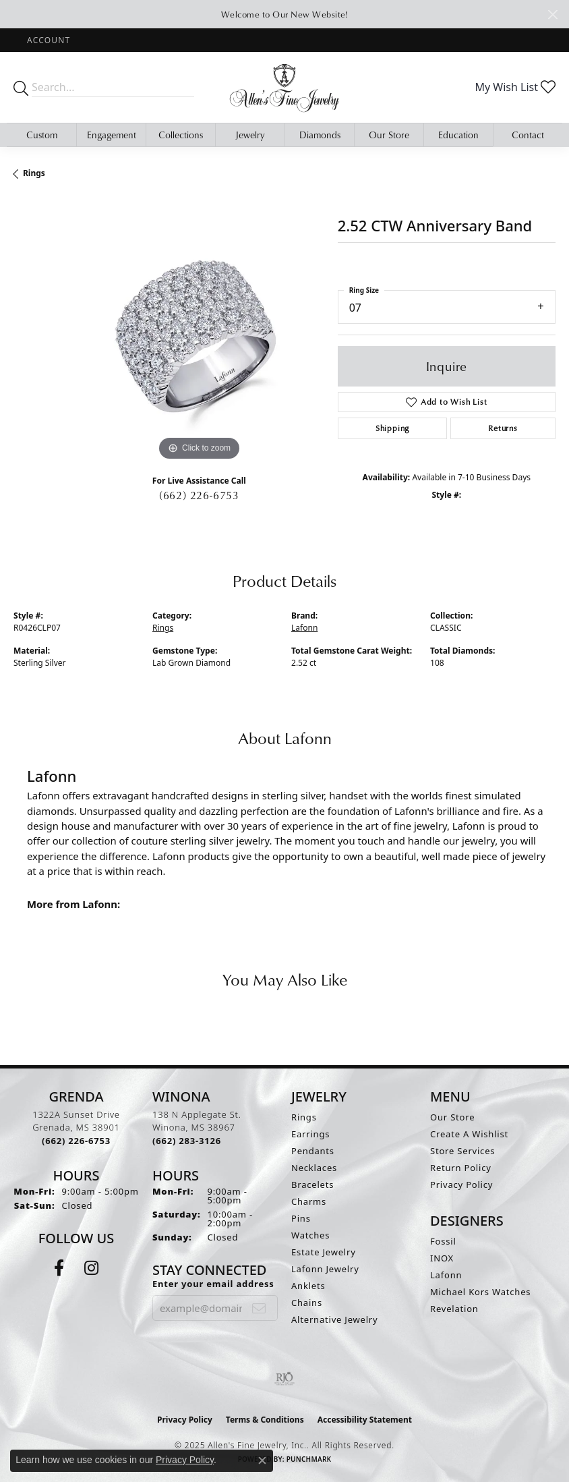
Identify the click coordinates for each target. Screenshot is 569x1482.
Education (458, 134)
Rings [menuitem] (304, 1117)
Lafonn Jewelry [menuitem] (325, 1269)
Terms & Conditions (265, 1419)
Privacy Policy (461, 1184)
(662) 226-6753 (199, 495)
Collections (180, 134)
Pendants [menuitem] (312, 1151)
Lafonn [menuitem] (446, 1275)
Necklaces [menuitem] (314, 1168)
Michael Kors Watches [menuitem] (480, 1292)
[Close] (552, 14)
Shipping (392, 428)
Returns (503, 428)
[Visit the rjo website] (284, 1379)
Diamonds (319, 134)
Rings (34, 173)
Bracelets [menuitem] (312, 1184)
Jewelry (250, 134)
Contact (528, 134)
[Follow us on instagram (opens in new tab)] (91, 1268)
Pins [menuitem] (301, 1218)
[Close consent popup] (262, 1460)
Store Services (462, 1151)
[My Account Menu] (48, 40)
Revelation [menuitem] (454, 1309)
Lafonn (304, 627)
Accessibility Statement (365, 1419)
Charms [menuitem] (308, 1201)
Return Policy (460, 1168)
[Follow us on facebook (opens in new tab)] (59, 1268)
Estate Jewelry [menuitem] (323, 1252)
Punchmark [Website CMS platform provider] (309, 1459)
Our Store (389, 134)
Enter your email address (213, 1284)
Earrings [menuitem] (310, 1134)
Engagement (111, 134)
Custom (41, 134)
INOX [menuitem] (442, 1258)
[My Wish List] (515, 87)
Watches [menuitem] (310, 1235)
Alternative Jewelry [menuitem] (334, 1319)
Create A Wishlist (469, 1134)
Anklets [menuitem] (308, 1286)
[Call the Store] (76, 1141)
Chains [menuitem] (306, 1302)
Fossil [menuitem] (443, 1241)
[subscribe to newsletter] (259, 1308)
